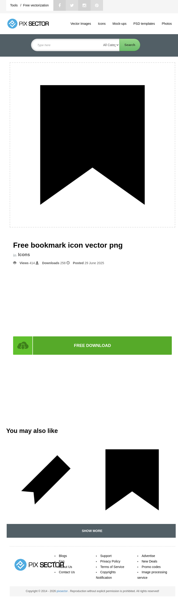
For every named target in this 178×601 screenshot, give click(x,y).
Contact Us (67, 572)
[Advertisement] (92, 300)
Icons (102, 23)
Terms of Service (112, 567)
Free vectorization (36, 5)
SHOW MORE (91, 531)
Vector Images (80, 23)
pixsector (62, 591)
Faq (61, 561)
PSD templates (144, 23)
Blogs (63, 556)
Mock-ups (119, 23)
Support (106, 556)
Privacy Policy (110, 561)
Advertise (148, 556)
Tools (14, 5)
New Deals (149, 561)
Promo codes (151, 567)
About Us (65, 567)
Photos (167, 23)
